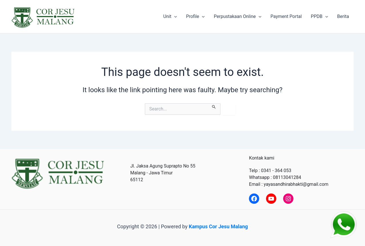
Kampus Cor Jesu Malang (218, 226)
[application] (174, 16)
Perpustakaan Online (237, 16)
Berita (343, 16)
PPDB (319, 16)
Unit (170, 16)
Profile (195, 16)
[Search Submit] (214, 106)
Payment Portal (286, 16)
